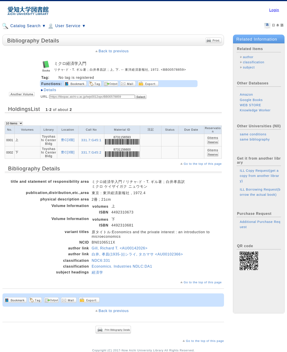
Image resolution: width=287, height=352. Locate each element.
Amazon (246, 94)
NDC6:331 (101, 260)
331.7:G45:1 (91, 140)
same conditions (253, 134)
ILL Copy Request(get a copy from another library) (259, 176)
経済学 (97, 272)
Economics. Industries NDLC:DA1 (122, 266)
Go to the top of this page (203, 163)
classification (253, 62)
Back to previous (114, 51)
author (248, 57)
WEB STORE (250, 105)
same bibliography (255, 139)
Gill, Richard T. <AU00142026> (120, 248)
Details (50, 90)
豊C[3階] (67, 140)
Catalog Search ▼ (24, 26)
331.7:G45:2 (91, 152)
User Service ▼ (66, 26)
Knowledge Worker (255, 110)
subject (249, 67)
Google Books (251, 100)
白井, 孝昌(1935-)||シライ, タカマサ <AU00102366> (137, 254)
